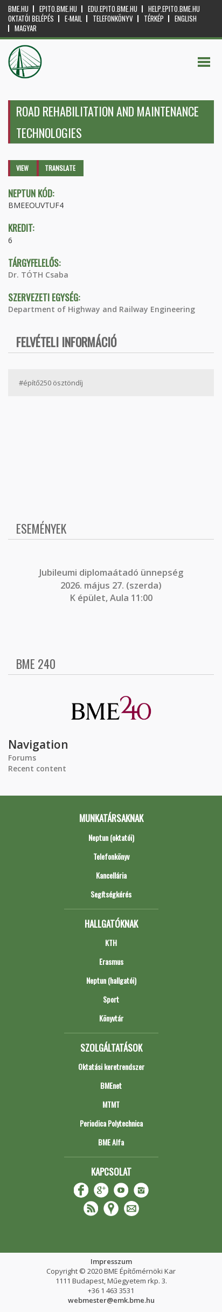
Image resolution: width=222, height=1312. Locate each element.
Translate (60, 167)
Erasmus (111, 961)
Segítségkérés (111, 894)
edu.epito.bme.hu (112, 8)
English (186, 18)
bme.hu (18, 8)
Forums (22, 757)
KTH (111, 942)
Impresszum (111, 1261)
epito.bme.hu (58, 8)
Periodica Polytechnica (111, 1123)
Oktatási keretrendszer (111, 1066)
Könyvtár (111, 1018)
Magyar (26, 28)
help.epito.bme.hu (174, 8)
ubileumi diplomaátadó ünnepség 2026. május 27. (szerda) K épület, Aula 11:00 (112, 585)
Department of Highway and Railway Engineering (101, 309)
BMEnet (111, 1085)
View (22, 167)
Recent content (37, 768)
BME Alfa (111, 1142)
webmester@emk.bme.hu (111, 1300)
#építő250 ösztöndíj (51, 383)
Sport (111, 999)
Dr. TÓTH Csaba (38, 275)
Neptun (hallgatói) (111, 980)
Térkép (154, 18)
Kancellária (111, 875)
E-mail (73, 18)
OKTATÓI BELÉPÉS (31, 18)
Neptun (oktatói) (111, 837)
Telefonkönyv (113, 18)
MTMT (111, 1104)
